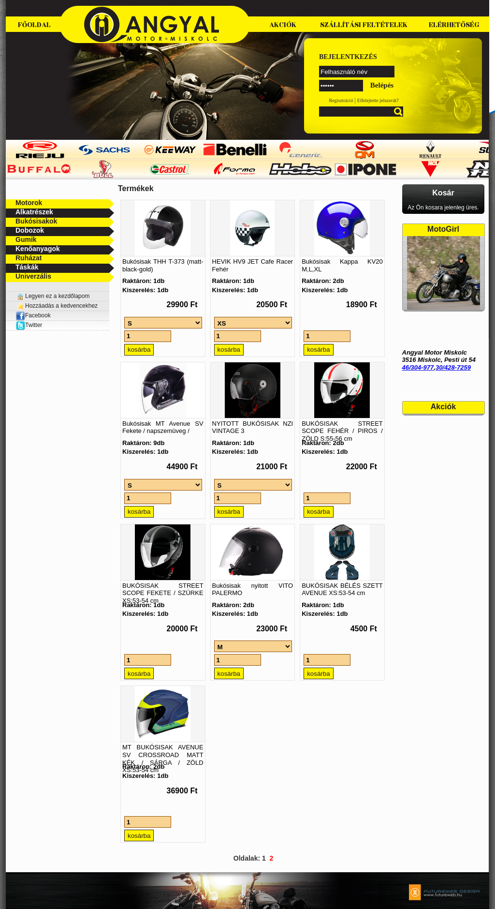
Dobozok (29, 230)
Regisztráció (341, 100)
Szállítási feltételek (364, 24)
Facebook (33, 315)
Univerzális (33, 276)
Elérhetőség (454, 24)
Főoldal (34, 24)
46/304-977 (418, 367)
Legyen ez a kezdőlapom (57, 296)
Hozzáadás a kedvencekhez (61, 305)
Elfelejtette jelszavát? (378, 100)
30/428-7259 (453, 367)
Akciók (282, 24)
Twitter (33, 325)
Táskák (26, 267)
